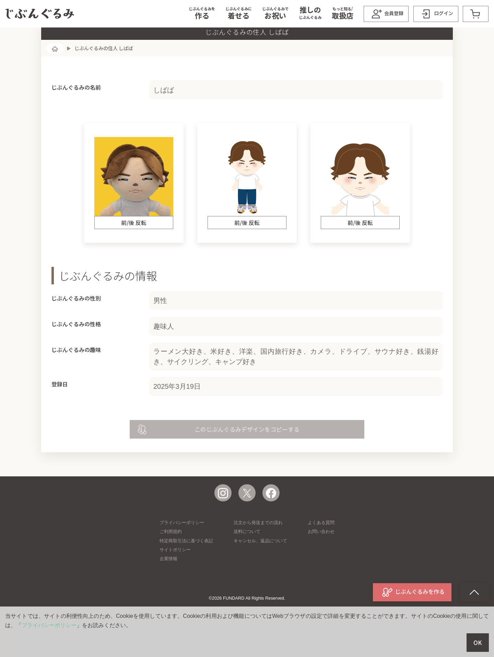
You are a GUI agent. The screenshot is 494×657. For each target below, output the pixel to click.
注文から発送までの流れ (258, 550)
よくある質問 (321, 550)
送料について (247, 559)
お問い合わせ (321, 559)
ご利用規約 (171, 559)
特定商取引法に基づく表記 (186, 568)
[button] (202, 13)
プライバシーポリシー (182, 550)
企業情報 (168, 586)
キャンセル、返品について (260, 568)
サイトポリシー (175, 577)
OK (477, 642)
